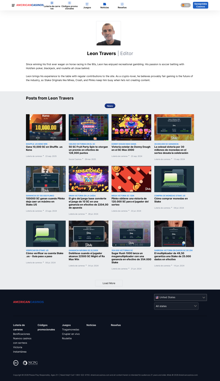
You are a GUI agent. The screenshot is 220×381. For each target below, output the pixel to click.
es (187, 5)
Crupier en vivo (71, 333)
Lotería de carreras (34, 156)
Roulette (67, 338)
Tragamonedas (70, 329)
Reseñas (116, 325)
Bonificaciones (21, 333)
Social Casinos (75, 159)
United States (167, 297)
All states (161, 306)
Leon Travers (110, 53)
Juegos (66, 325)
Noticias (91, 325)
